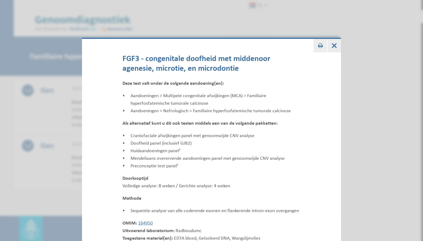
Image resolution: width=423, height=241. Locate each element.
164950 (145, 223)
